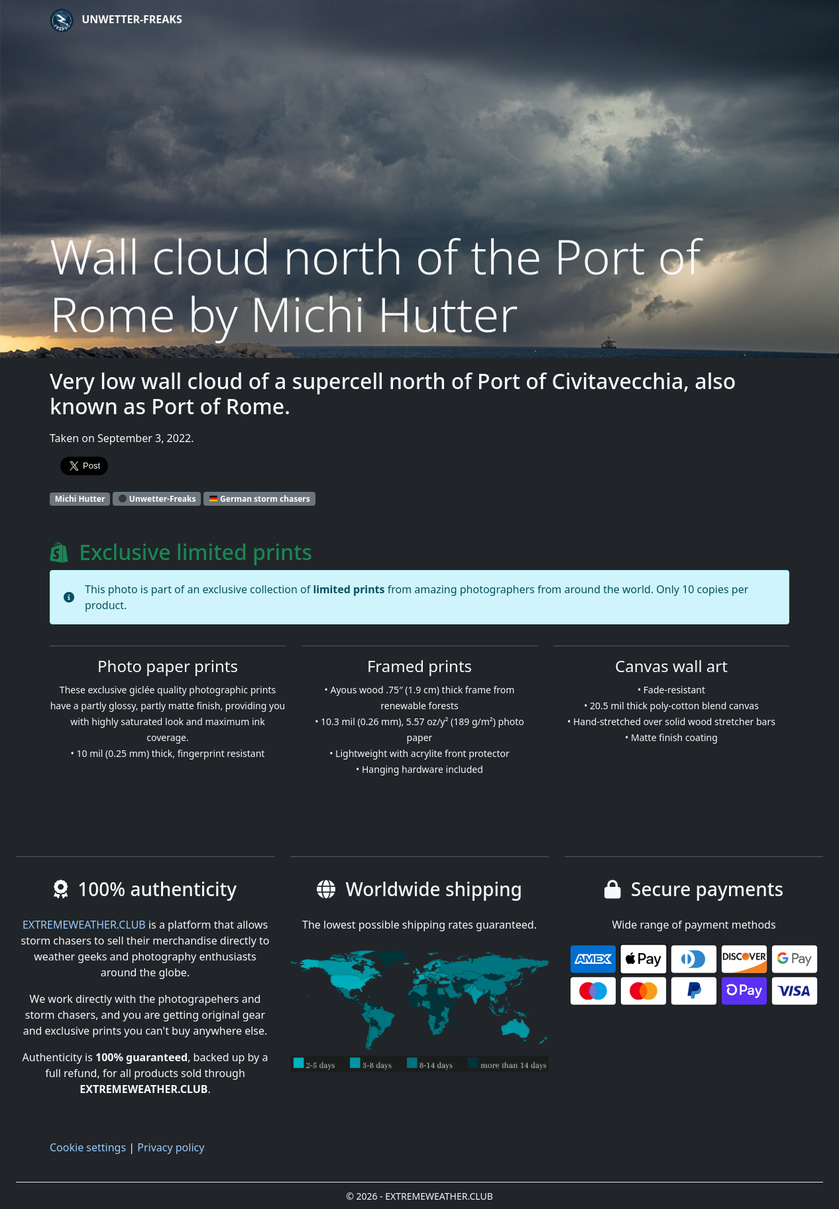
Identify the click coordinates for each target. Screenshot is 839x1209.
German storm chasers (259, 498)
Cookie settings (88, 1147)
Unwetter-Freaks (116, 20)
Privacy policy (170, 1147)
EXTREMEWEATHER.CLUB (84, 924)
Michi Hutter (80, 498)
